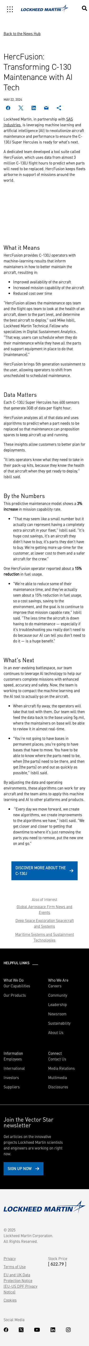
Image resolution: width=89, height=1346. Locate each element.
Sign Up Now (20, 1168)
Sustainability (59, 1023)
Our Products (15, 995)
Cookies (10, 1300)
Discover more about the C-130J (40, 870)
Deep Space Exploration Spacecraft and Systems (44, 923)
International (14, 1068)
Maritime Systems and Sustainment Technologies (44, 937)
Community (57, 995)
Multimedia (57, 1077)
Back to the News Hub (22, 33)
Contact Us (57, 1058)
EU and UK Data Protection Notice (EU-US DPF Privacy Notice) (20, 1283)
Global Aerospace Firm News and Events (44, 909)
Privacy (10, 1258)
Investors (11, 1077)
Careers (54, 985)
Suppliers (12, 1086)
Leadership (57, 1004)
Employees (13, 1058)
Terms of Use (15, 1266)
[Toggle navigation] (10, 9)
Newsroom (57, 1013)
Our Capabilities (17, 985)
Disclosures (58, 1086)
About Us (55, 1032)
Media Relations (61, 1068)
